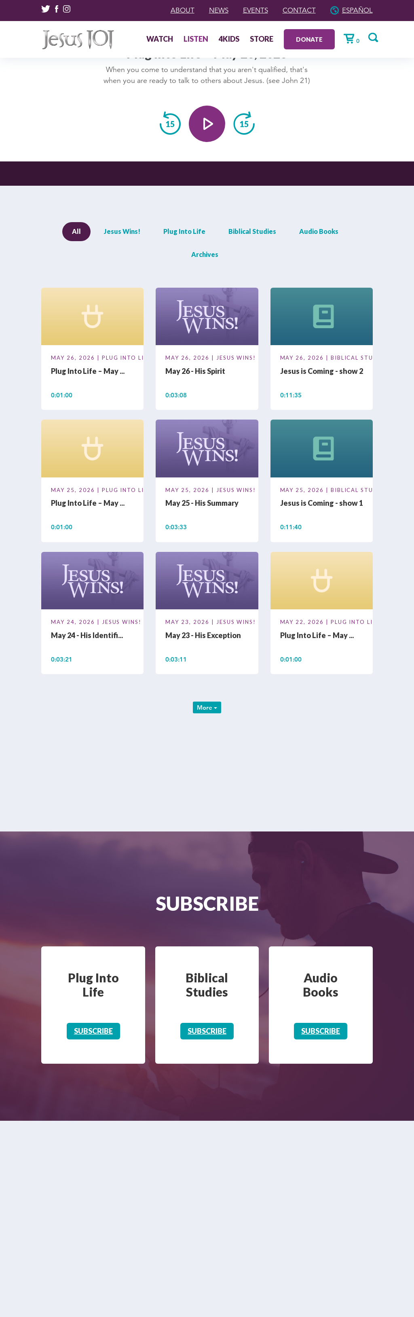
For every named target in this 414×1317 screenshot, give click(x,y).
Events (251, 10)
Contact (296, 10)
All (76, 231)
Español (356, 10)
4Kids (226, 39)
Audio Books (318, 231)
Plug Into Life (184, 231)
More (207, 707)
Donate (306, 38)
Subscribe (93, 1030)
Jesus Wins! (122, 231)
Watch (157, 39)
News (212, 10)
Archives (204, 254)
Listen (193, 39)
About (175, 10)
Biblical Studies (252, 231)
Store (258, 39)
